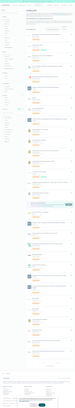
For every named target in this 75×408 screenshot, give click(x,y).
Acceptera (42, 405)
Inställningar (33, 405)
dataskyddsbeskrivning (24, 401)
